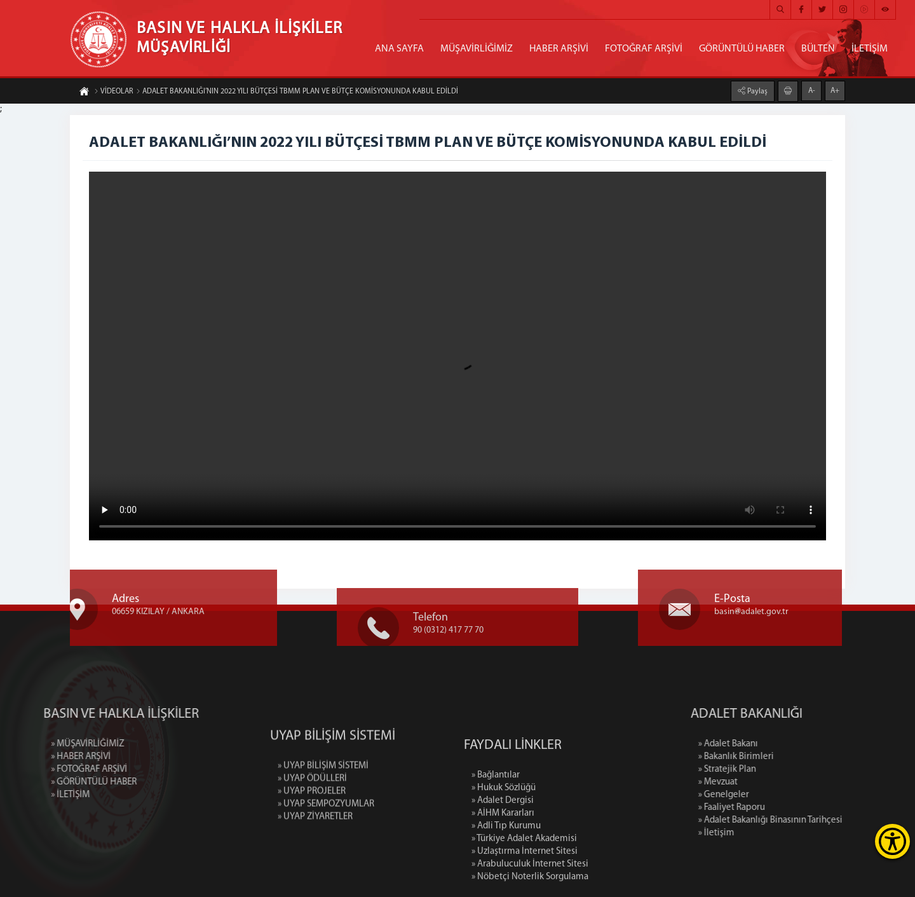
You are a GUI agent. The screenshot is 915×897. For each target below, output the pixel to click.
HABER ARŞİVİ (558, 49)
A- (811, 90)
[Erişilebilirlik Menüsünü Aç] (892, 841)
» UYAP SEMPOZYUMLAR (326, 845)
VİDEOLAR (113, 92)
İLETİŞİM (869, 49)
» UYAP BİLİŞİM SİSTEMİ (323, 807)
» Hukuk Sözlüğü (503, 846)
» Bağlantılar (495, 833)
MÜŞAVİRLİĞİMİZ (476, 49)
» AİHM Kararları (502, 871)
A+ (834, 90)
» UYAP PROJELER (312, 832)
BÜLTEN (818, 49)
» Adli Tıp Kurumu (506, 884)
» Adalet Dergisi (502, 858)
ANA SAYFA (399, 49)
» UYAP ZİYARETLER (315, 858)
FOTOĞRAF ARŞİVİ (643, 49)
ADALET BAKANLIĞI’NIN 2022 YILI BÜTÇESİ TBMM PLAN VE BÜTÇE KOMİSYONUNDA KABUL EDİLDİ (297, 92)
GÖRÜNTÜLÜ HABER (742, 49)
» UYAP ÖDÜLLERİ (312, 820)
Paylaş (756, 91)
